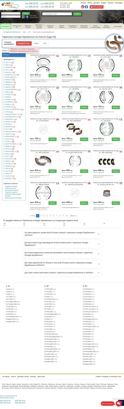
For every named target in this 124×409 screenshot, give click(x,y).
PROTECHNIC (10, 136)
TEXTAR (8, 163)
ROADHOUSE (10, 151)
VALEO (8, 176)
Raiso (7, 153)
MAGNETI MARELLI (12, 114)
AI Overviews (113, 376)
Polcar (7, 139)
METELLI (8, 121)
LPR (7, 112)
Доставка (97, 3)
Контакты (111, 3)
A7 (24, 225)
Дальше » (73, 215)
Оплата (89, 3)
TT (84, 225)
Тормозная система (28, 26)
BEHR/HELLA (10, 75)
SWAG (8, 161)
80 (24, 223)
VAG (7, 171)
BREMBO (8, 82)
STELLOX (9, 158)
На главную (6, 376)
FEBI (7, 92)
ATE (7, 70)
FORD (7, 97)
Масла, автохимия (106, 26)
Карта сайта (41, 376)
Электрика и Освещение (84, 26)
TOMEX (8, 166)
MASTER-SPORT (11, 116)
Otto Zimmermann (11, 131)
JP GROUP (9, 102)
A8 (44, 225)
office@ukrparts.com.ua (7, 397)
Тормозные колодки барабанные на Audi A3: (42, 56)
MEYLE (8, 124)
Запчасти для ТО (17, 26)
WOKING (8, 178)
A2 (64, 223)
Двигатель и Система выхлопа (39, 26)
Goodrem (8, 99)
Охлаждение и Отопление (72, 26)
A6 (4, 225)
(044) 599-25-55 (5, 400)
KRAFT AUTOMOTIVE (12, 109)
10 (67, 215)
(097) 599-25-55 (5, 403)
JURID (7, 104)
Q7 (64, 225)
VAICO (8, 173)
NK (6, 129)
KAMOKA (8, 107)
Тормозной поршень (11, 192)
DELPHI (8, 87)
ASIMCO (8, 67)
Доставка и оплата (23, 376)
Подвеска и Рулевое (50, 26)
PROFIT (8, 134)
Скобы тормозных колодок (13, 198)
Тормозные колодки (11, 186)
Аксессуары (117, 26)
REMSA (8, 146)
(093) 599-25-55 (20, 403)
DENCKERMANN (11, 89)
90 (44, 223)
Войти (26, 13)
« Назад (32, 215)
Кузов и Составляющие (95, 26)
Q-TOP (8, 141)
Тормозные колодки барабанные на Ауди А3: (105, 56)
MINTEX (8, 126)
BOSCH (8, 79)
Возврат (103, 3)
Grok (119, 376)
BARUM (8, 72)
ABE (7, 65)
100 (4, 223)
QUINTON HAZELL (11, 144)
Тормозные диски (10, 188)
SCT (7, 156)
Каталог (83, 3)
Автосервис (119, 3)
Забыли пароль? (34, 17)
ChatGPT (98, 376)
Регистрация (33, 15)
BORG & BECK (10, 77)
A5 (104, 223)
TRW (7, 168)
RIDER (8, 149)
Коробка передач (61, 26)
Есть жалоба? (96, 7)
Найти (77, 14)
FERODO (8, 94)
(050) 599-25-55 (20, 400)
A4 (84, 223)
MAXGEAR (9, 119)
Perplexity (105, 376)
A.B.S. (7, 62)
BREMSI (8, 84)
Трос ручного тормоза (11, 190)
